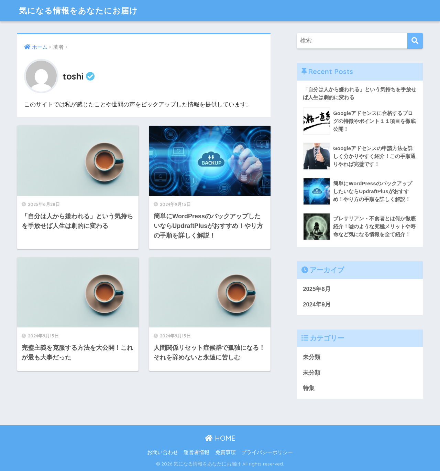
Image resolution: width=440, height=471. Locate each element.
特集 (309, 388)
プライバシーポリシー (267, 452)
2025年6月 (317, 289)
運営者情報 (196, 452)
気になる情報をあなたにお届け (78, 10)
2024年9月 (317, 304)
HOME (220, 438)
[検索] (415, 41)
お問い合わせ (162, 452)
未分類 (311, 357)
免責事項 (225, 452)
